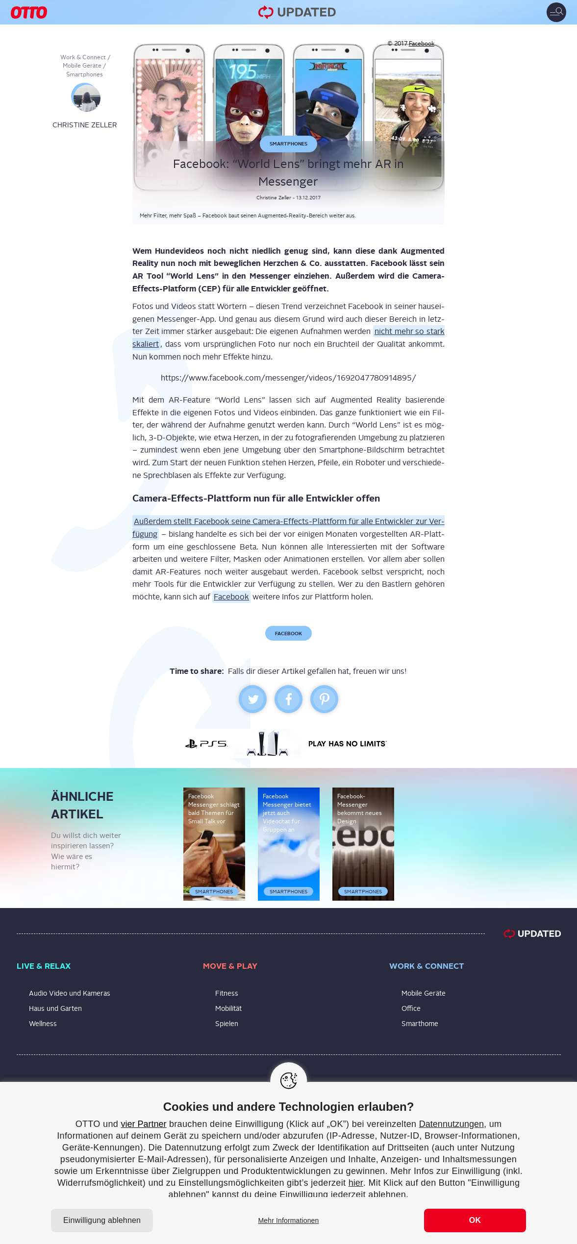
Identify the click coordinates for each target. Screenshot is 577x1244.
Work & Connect (83, 57)
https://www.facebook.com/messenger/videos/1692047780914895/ (288, 378)
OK (475, 1220)
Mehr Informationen (288, 1220)
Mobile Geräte (82, 65)
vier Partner (143, 1124)
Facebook (421, 43)
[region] (288, 1163)
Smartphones (84, 74)
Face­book (231, 596)
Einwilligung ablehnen (102, 1220)
